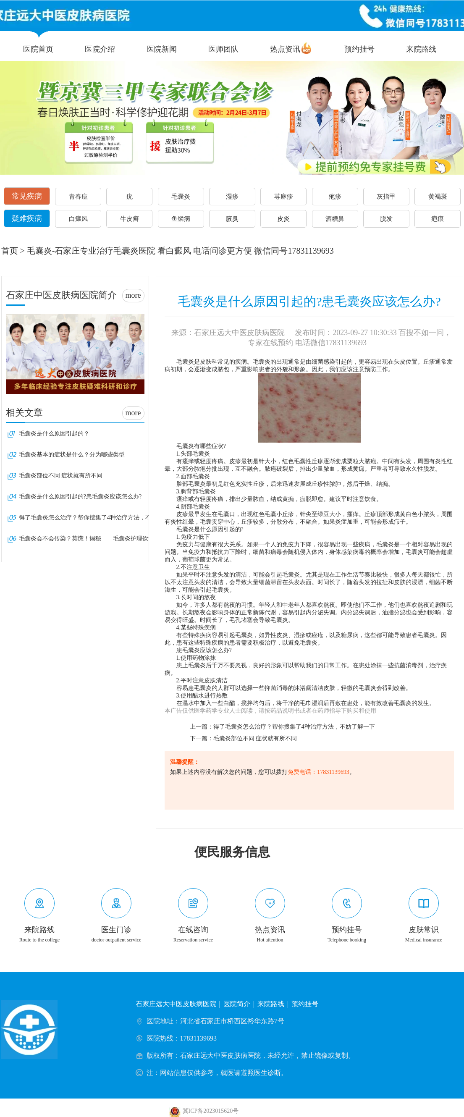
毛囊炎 (180, 196)
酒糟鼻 (334, 218)
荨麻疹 (283, 196)
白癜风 (78, 218)
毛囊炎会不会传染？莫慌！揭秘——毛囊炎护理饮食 (86, 538)
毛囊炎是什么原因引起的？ (54, 433)
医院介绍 (100, 49)
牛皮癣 (129, 218)
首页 (9, 250)
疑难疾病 (27, 218)
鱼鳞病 (180, 218)
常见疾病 (27, 196)
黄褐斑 (437, 196)
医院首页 (38, 49)
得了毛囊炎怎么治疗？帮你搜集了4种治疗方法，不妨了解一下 (294, 727)
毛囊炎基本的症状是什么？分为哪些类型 (72, 454)
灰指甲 (386, 196)
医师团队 (223, 49)
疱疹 (335, 196)
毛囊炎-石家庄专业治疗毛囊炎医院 (91, 250)
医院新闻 (162, 49)
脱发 (386, 218)
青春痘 (78, 196)
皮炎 (283, 218)
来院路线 (421, 49)
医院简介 (236, 1003)
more (133, 295)
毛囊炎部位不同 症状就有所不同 (255, 738)
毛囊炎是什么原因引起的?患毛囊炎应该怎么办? (80, 496)
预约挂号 (359, 49)
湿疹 (232, 196)
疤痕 (437, 218)
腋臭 (232, 218)
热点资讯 (285, 49)
